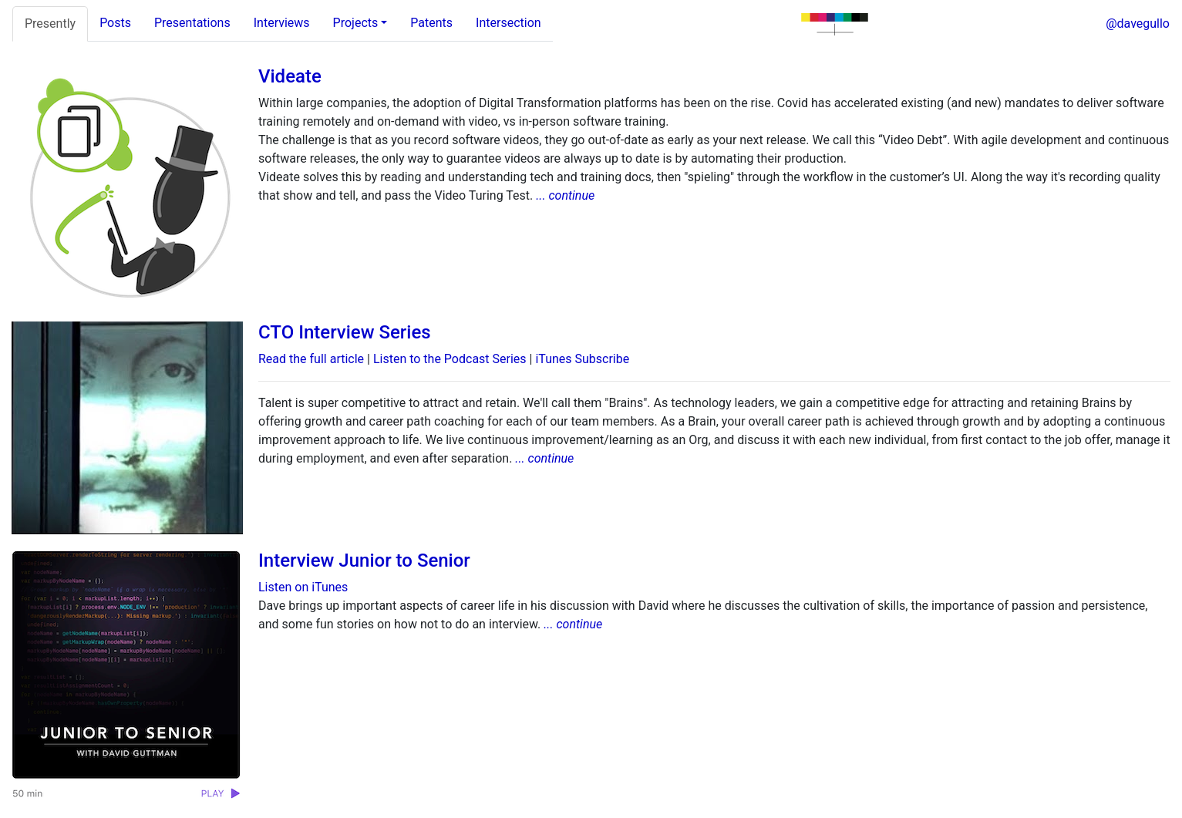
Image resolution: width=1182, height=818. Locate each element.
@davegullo (1138, 23)
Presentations (192, 22)
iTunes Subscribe (582, 359)
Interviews (282, 22)
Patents (431, 22)
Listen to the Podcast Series (450, 359)
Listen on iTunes (303, 587)
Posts (115, 22)
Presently (50, 23)
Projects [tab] (356, 22)
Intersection (508, 22)
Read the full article (311, 359)
